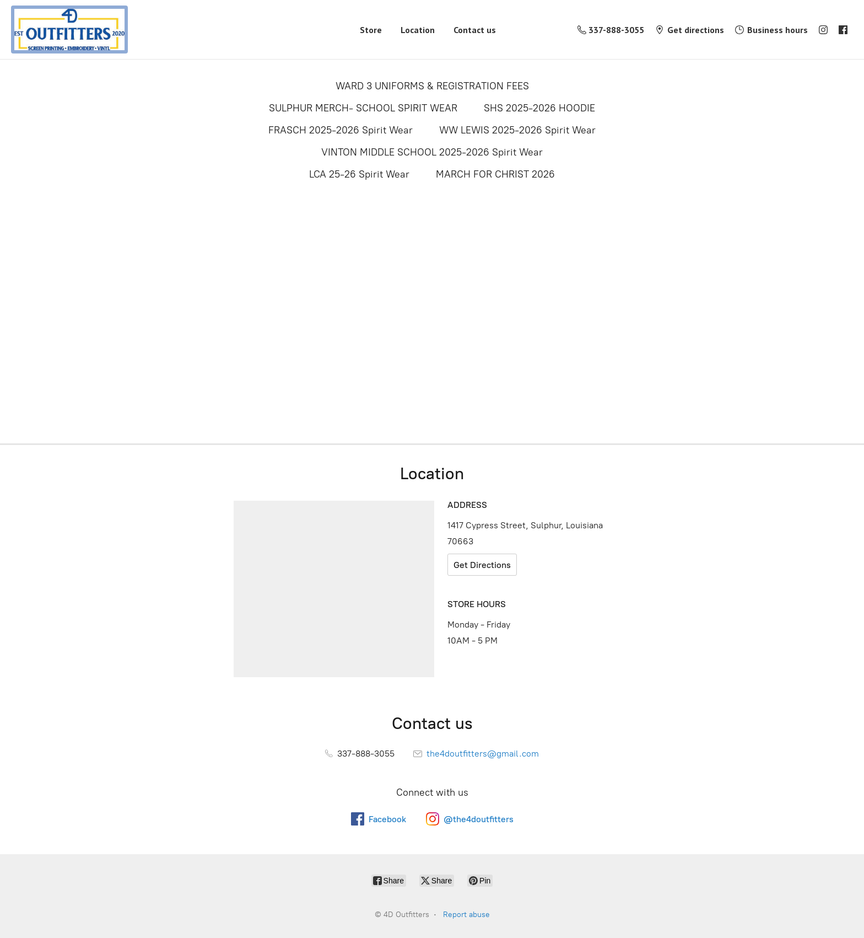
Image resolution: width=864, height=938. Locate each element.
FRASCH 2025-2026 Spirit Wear (340, 130)
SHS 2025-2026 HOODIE (539, 108)
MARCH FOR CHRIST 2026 (495, 174)
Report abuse (466, 914)
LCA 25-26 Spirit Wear (359, 174)
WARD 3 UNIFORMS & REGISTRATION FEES (432, 86)
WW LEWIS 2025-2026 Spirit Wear (517, 130)
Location (418, 29)
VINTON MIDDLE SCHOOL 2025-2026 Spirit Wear (432, 152)
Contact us (474, 29)
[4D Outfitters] (69, 29)
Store (371, 29)
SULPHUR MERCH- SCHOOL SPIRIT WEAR (363, 108)
